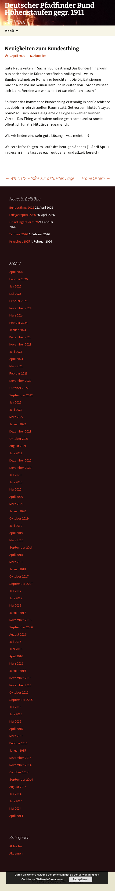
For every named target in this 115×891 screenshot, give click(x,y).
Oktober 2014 (19, 772)
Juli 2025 (15, 286)
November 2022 (20, 380)
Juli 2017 (15, 591)
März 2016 (16, 663)
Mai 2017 (15, 605)
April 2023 (16, 359)
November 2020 (20, 468)
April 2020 (16, 497)
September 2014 (21, 779)
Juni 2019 (15, 526)
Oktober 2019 (19, 518)
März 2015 (16, 736)
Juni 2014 (15, 801)
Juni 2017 (15, 598)
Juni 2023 (15, 351)
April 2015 (16, 729)
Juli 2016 (15, 642)
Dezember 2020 (20, 460)
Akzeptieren (81, 879)
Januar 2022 (17, 424)
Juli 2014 (15, 794)
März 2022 (16, 417)
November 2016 (20, 620)
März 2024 (16, 315)
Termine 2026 (18, 234)
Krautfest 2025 (19, 241)
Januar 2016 (17, 671)
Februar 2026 (18, 279)
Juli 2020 (15, 475)
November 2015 (20, 685)
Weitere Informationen (50, 879)
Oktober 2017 (19, 576)
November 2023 (20, 344)
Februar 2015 (18, 743)
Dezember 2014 (20, 758)
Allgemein (16, 853)
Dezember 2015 (20, 678)
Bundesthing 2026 (21, 207)
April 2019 (16, 533)
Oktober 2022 (19, 388)
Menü (9, 30)
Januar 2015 (17, 750)
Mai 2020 (15, 489)
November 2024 (20, 308)
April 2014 (16, 816)
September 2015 (21, 700)
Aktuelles (40, 56)
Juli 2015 (15, 707)
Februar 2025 (18, 301)
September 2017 (21, 584)
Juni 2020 (15, 482)
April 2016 (16, 656)
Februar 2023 (18, 373)
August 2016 (17, 634)
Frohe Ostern (96, 178)
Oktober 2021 (19, 438)
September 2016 (21, 627)
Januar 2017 (17, 613)
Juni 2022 (15, 409)
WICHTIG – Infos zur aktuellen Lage (39, 178)
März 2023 (16, 366)
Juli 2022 (15, 402)
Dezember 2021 (20, 431)
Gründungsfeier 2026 (24, 222)
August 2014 (17, 787)
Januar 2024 (17, 330)
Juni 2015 (15, 714)
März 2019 (16, 540)
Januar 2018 (17, 569)
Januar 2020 (17, 511)
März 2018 (16, 562)
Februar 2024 (18, 322)
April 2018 (16, 555)
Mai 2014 (15, 808)
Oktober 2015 (19, 692)
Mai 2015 (15, 721)
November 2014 (20, 765)
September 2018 (21, 547)
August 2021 (17, 446)
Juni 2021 (15, 453)
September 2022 (21, 395)
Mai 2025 (15, 293)
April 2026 (16, 272)
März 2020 (16, 504)
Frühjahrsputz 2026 (22, 215)
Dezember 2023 (20, 337)
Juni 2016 (15, 649)
